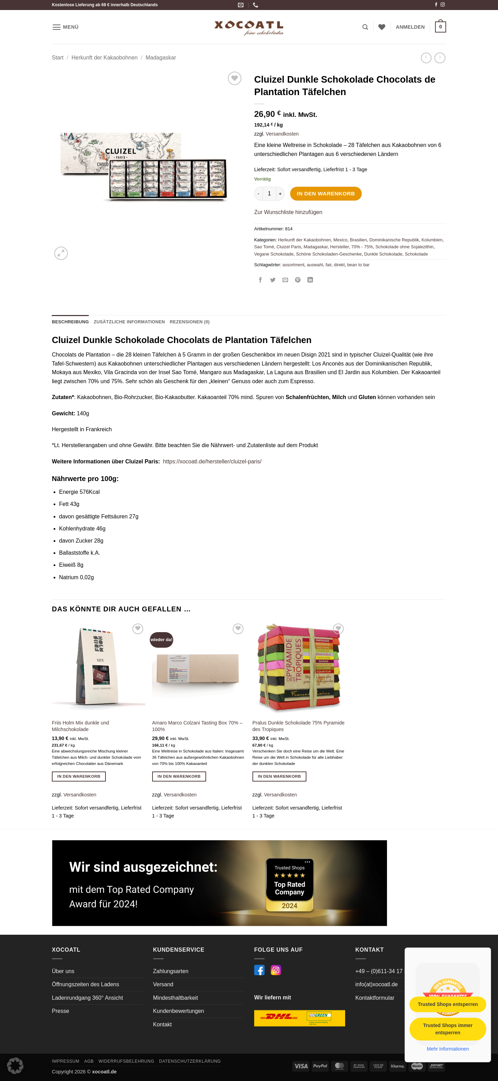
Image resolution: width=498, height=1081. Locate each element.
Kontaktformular (375, 998)
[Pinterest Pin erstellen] (298, 280)
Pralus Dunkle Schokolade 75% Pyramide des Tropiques (298, 726)
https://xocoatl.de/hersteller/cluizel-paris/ (212, 461)
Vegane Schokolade (274, 254)
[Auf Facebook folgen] (436, 4)
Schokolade (416, 254)
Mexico (340, 239)
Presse (60, 1011)
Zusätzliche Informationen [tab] (129, 321)
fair (328, 264)
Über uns (63, 971)
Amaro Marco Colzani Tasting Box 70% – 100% (197, 726)
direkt (339, 264)
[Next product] (426, 58)
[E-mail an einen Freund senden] (285, 280)
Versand (163, 984)
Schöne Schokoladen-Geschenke (329, 254)
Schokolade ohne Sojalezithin (405, 246)
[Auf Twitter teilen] (273, 280)
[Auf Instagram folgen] (443, 4)
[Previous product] (439, 58)
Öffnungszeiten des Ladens (85, 984)
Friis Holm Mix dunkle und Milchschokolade (80, 726)
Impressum (66, 1061)
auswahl (315, 264)
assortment (293, 264)
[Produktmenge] (269, 194)
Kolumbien (432, 239)
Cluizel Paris (289, 246)
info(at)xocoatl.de (377, 984)
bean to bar (358, 264)
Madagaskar (161, 58)
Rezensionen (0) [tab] (190, 321)
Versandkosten (282, 134)
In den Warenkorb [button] (79, 776)
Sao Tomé (264, 246)
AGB (89, 1061)
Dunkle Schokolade (383, 254)
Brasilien (358, 239)
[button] (65, 27)
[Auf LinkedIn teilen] (310, 280)
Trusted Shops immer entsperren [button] (447, 1028)
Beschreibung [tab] (70, 321)
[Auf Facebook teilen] (260, 280)
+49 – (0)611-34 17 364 (385, 971)
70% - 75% (362, 246)
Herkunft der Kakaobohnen (105, 58)
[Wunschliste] (381, 27)
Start (58, 58)
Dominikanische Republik (394, 239)
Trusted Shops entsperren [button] (448, 1004)
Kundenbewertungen (178, 1011)
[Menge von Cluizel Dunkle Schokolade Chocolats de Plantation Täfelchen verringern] (258, 194)
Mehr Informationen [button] (448, 1048)
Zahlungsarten (170, 971)
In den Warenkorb (326, 193)
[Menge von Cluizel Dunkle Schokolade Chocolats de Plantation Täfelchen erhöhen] (280, 194)
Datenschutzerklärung (190, 1061)
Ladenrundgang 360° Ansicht (87, 998)
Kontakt (162, 1024)
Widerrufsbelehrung (126, 1061)
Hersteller (339, 246)
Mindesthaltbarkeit (175, 998)
